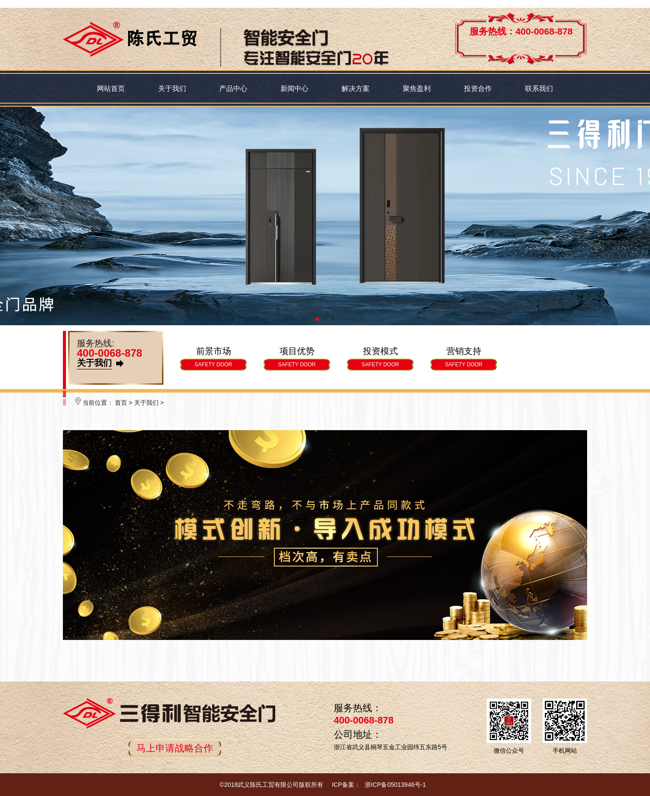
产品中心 (233, 88)
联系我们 (539, 88)
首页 (121, 402)
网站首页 (111, 88)
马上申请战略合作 (174, 748)
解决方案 (356, 88)
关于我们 (172, 88)
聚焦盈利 (417, 88)
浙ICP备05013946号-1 (395, 784)
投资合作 (478, 88)
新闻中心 (294, 88)
